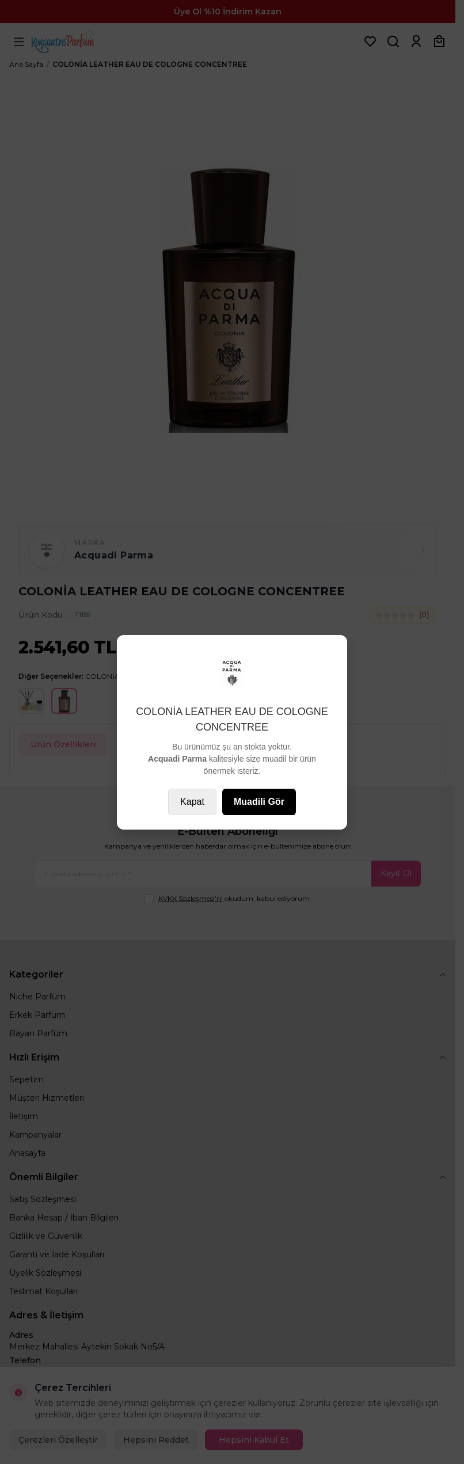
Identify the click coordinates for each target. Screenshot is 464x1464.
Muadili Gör (259, 802)
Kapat (192, 802)
